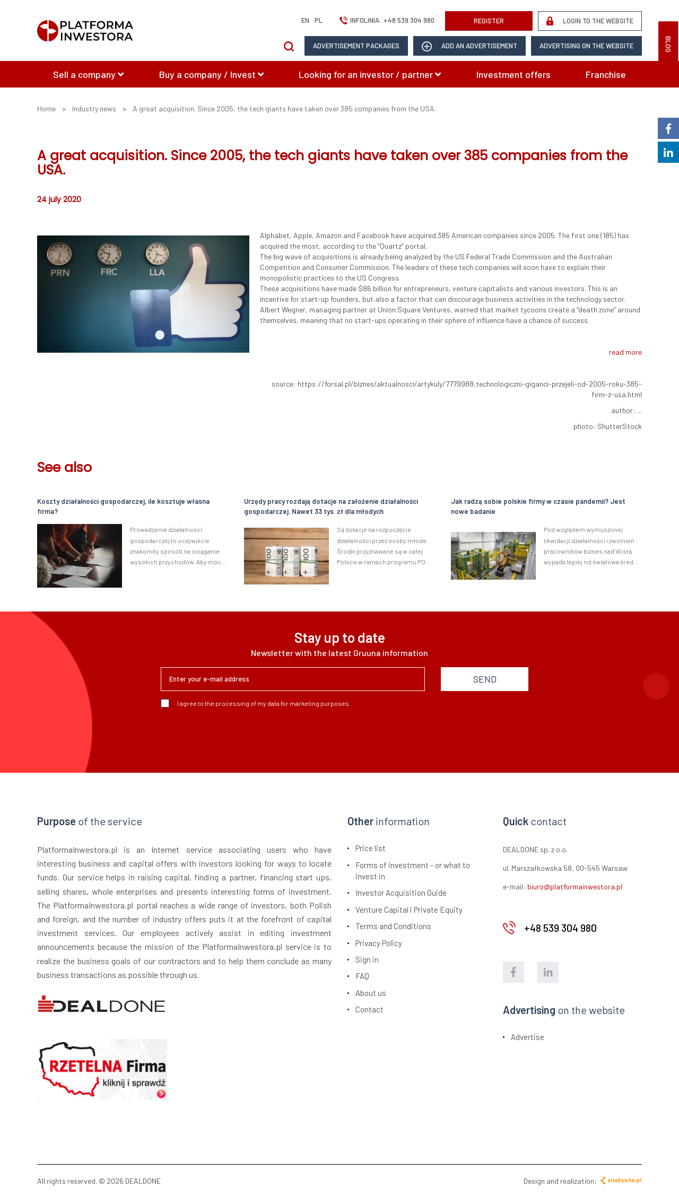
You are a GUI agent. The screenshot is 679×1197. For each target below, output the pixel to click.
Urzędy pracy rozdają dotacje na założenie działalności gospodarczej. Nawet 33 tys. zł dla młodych (331, 506)
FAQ (362, 976)
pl (319, 20)
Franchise (606, 74)
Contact (369, 1009)
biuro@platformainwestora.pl (574, 886)
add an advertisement (469, 46)
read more (625, 351)
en (305, 20)
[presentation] (241, 736)
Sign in (367, 959)
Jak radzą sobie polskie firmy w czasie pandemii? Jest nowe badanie (538, 506)
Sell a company (88, 74)
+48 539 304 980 (409, 20)
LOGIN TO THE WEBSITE (589, 20)
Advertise (527, 1037)
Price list (370, 848)
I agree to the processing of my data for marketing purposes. (256, 703)
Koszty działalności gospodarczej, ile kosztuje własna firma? (123, 506)
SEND (485, 679)
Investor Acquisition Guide (401, 892)
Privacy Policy (378, 943)
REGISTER (489, 20)
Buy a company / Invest (211, 74)
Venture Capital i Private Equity (409, 909)
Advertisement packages (356, 45)
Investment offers (513, 74)
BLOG (668, 44)
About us (370, 993)
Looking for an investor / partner (370, 74)
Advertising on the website (586, 45)
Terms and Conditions (393, 926)
